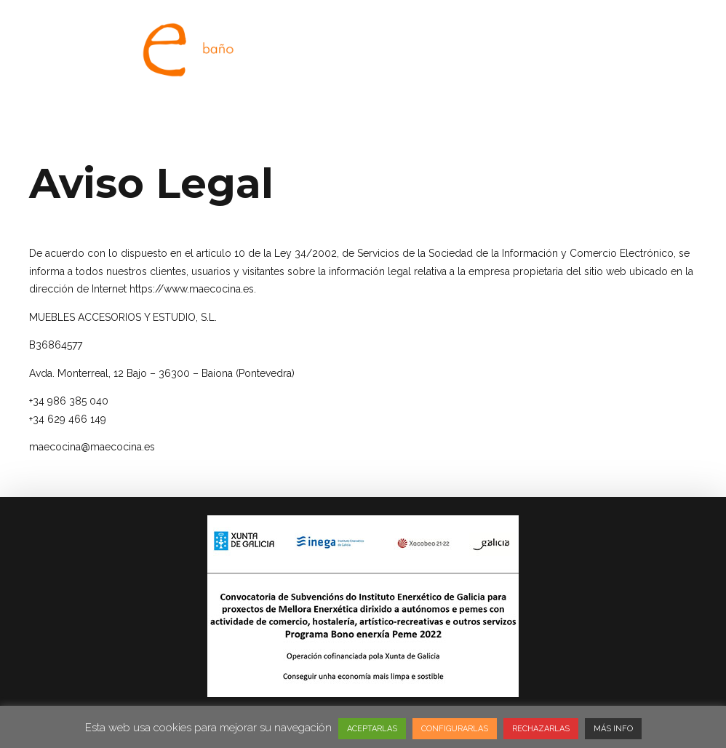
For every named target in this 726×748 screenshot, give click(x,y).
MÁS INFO (613, 728)
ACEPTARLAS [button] (372, 728)
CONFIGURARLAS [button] (454, 728)
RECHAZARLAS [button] (541, 728)
